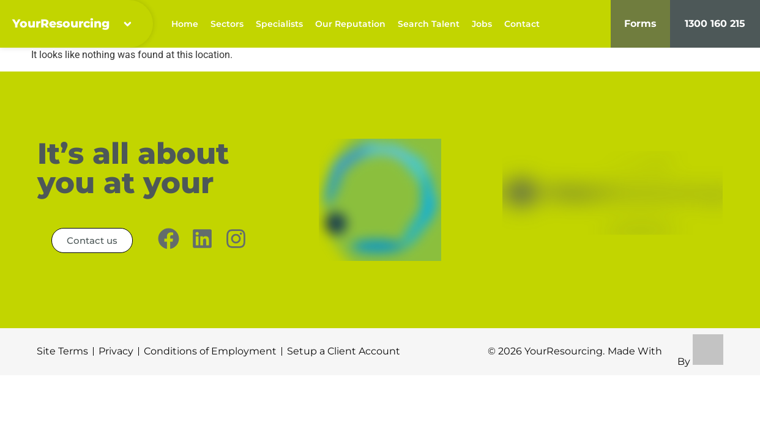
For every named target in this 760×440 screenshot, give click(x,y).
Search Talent (429, 24)
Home (184, 24)
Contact (522, 24)
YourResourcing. (564, 352)
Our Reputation (350, 24)
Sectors (227, 24)
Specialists (279, 24)
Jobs (482, 24)
